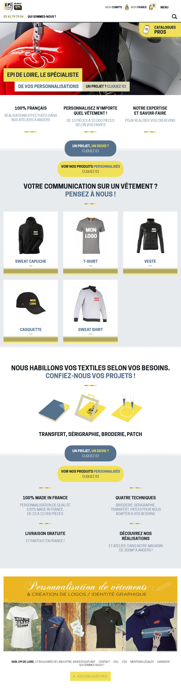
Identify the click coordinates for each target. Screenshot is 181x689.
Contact (104, 662)
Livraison (163, 662)
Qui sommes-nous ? (42, 16)
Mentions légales (142, 662)
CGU (115, 662)
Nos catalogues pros (92, 676)
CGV (124, 662)
